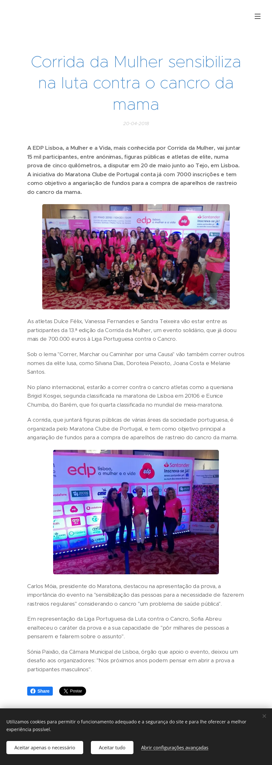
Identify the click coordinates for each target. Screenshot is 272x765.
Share (40, 691)
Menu (257, 16)
